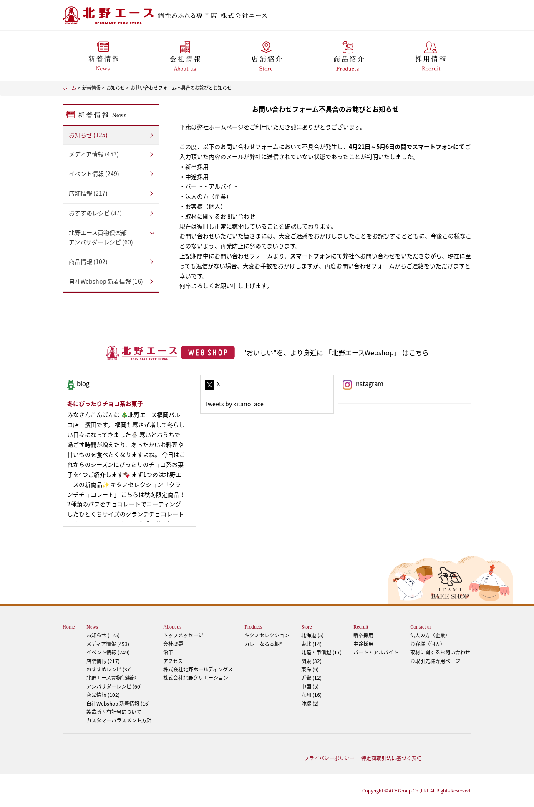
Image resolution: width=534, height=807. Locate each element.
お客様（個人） (427, 644)
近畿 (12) (311, 677)
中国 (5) (310, 686)
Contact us (420, 627)
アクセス (173, 661)
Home (69, 627)
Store (306, 627)
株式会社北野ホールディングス (198, 669)
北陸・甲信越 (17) (321, 652)
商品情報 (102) (88, 261)
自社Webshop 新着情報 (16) (106, 281)
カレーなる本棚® (263, 644)
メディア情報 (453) (94, 154)
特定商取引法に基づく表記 (391, 758)
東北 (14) (311, 644)
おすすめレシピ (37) (95, 213)
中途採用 (363, 644)
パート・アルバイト (375, 652)
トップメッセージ (183, 635)
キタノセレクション (267, 635)
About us (172, 627)
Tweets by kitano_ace (234, 404)
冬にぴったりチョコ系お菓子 (105, 403)
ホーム (69, 87)
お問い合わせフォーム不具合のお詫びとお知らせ (181, 87)
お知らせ (115, 87)
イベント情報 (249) (94, 173)
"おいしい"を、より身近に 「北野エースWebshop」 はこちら (336, 352)
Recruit (360, 627)
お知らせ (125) (88, 135)
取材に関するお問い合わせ (440, 652)
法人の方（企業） (430, 635)
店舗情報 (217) (88, 193)
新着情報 (91, 87)
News (92, 627)
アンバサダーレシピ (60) (110, 237)
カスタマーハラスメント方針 (118, 720)
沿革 (168, 652)
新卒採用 (363, 635)
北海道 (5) (312, 635)
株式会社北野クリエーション (195, 677)
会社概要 (173, 644)
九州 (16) (311, 695)
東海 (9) (310, 669)
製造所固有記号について (113, 712)
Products (253, 627)
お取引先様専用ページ (435, 661)
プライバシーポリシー (329, 758)
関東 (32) (311, 661)
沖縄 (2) (310, 703)
